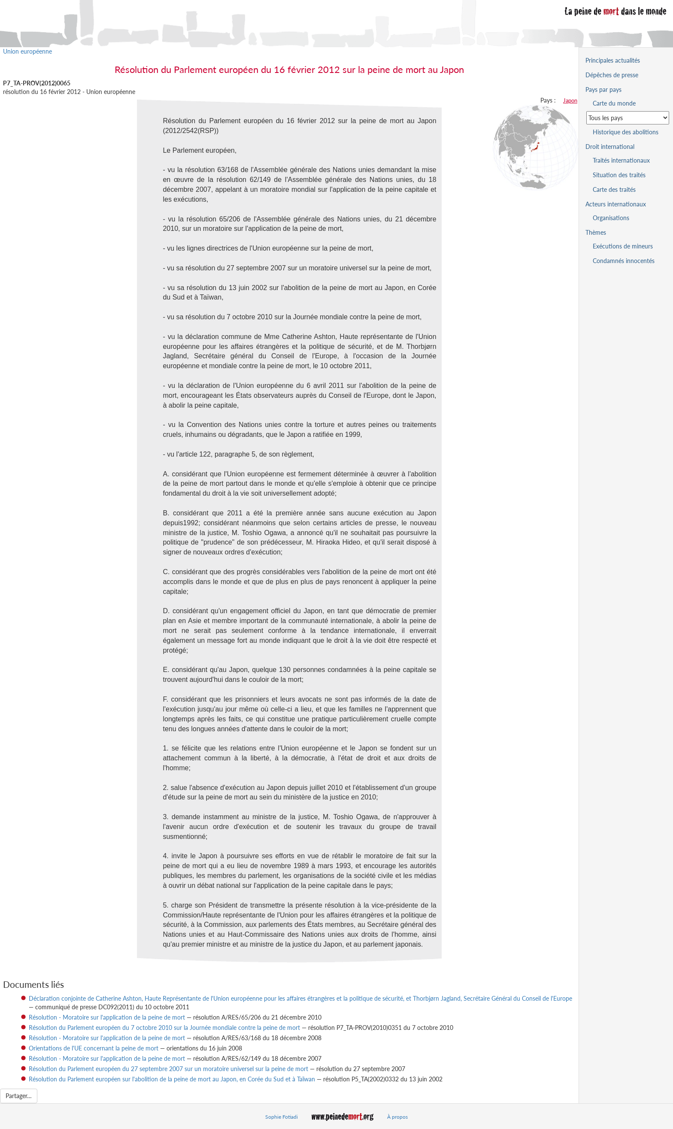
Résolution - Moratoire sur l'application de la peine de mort (107, 1017)
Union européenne (27, 51)
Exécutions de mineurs (623, 246)
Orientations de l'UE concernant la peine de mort (93, 1048)
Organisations (611, 217)
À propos (397, 1117)
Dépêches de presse (611, 75)
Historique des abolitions (625, 132)
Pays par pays (603, 89)
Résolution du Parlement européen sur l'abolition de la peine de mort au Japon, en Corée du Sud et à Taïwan (172, 1079)
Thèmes (595, 232)
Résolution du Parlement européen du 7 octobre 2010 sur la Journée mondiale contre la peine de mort (164, 1027)
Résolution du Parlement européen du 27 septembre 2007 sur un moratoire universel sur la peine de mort (168, 1068)
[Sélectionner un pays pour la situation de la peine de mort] (627, 117)
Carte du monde (614, 103)
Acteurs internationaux (615, 204)
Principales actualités (612, 60)
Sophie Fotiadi (281, 1117)
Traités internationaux (621, 160)
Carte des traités (614, 189)
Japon (570, 100)
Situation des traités (619, 175)
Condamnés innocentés (624, 260)
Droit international (609, 146)
